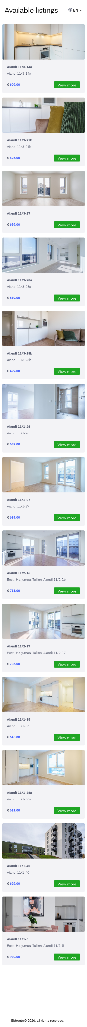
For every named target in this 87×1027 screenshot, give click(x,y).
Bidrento (17, 1020)
